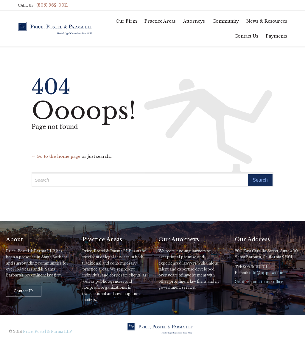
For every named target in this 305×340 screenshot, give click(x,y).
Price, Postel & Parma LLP (47, 331)
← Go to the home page (56, 156)
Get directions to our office (259, 281)
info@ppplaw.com (266, 273)
